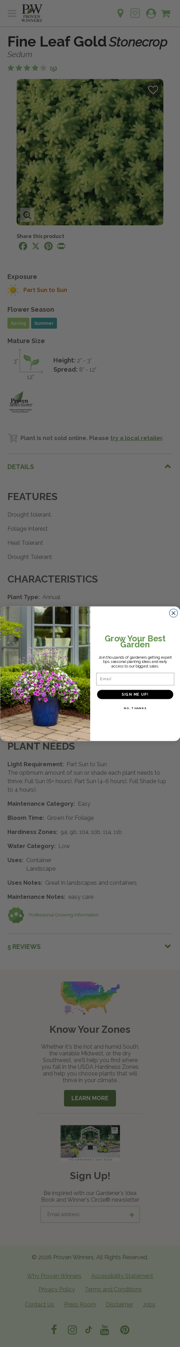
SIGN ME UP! (135, 694)
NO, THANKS (135, 707)
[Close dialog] (173, 613)
